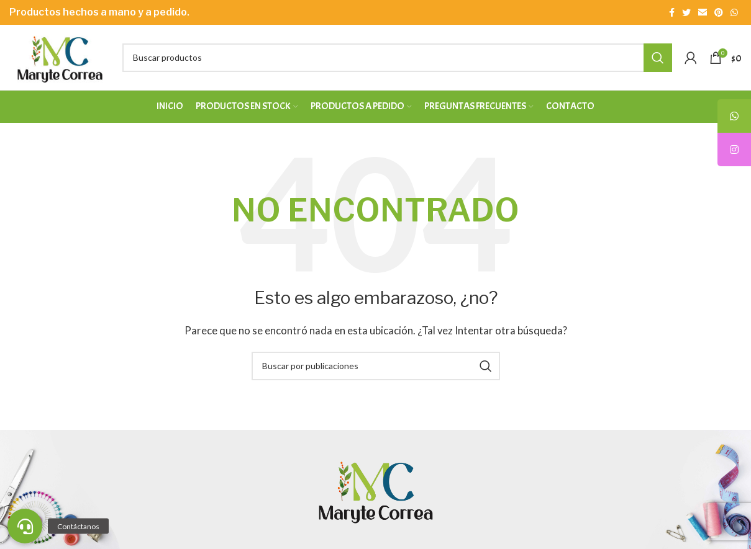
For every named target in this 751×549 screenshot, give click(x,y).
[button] (24, 526)
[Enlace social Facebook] (671, 12)
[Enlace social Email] (702, 12)
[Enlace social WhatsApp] (734, 12)
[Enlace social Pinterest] (719, 12)
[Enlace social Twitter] (686, 12)
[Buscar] (397, 57)
